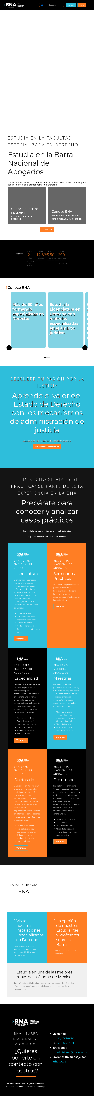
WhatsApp (59, 1061)
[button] (90, 5)
